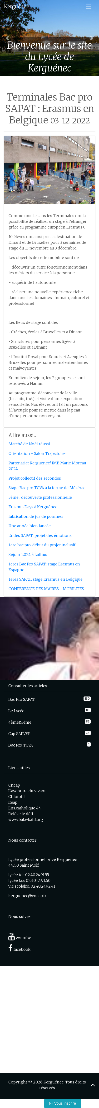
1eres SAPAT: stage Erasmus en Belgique (46, 579)
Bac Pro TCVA (20, 745)
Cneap (14, 785)
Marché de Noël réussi (29, 444)
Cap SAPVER (19, 733)
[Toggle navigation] (88, 6)
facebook (19, 949)
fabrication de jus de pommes (36, 516)
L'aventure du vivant (27, 790)
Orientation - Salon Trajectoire (37, 453)
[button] (7, 38)
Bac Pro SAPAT (21, 699)
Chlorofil (16, 796)
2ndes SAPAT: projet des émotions (40, 535)
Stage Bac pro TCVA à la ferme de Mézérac (47, 487)
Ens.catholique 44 (24, 808)
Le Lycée (16, 710)
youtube (19, 937)
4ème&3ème (19, 722)
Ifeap (12, 802)
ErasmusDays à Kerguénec (33, 506)
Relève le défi (20, 813)
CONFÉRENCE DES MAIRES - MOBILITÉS (46, 588)
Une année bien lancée (30, 526)
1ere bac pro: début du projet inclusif (42, 545)
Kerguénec (16, 7)
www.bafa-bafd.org (25, 819)
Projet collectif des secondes (35, 478)
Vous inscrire (63, 1103)
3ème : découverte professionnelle (40, 497)
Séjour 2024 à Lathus (28, 554)
